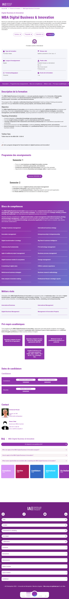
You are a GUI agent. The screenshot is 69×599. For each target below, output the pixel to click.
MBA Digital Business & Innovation (31, 8)
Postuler (49, 34)
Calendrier (39, 34)
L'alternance (6, 541)
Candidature (36, 471)
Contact (5, 525)
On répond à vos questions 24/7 (34, 444)
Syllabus (16, 34)
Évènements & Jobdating (10, 530)
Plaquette (27, 34)
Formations (7, 471)
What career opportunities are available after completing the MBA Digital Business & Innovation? (29, 461)
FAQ (4, 519)
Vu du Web (62, 586)
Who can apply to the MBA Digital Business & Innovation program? (20, 450)
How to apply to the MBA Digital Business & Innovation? (17, 455)
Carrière (22, 471)
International (51, 471)
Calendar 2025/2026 (33, 176)
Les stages (6, 536)
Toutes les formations (15, 8)
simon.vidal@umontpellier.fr (16, 428)
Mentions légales (37, 586)
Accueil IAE (4, 8)
